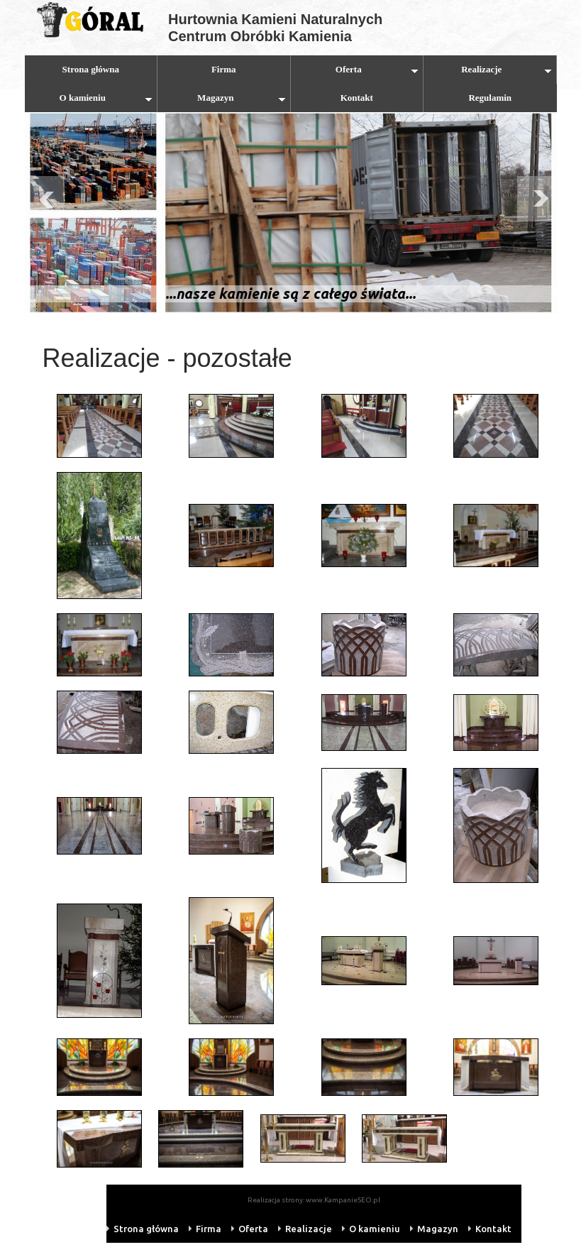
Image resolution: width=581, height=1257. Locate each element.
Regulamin (489, 97)
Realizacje (506, 69)
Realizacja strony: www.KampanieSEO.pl (314, 1200)
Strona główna (90, 69)
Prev (45, 254)
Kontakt (357, 97)
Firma (223, 69)
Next (537, 254)
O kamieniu (106, 97)
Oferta (377, 69)
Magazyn (241, 97)
